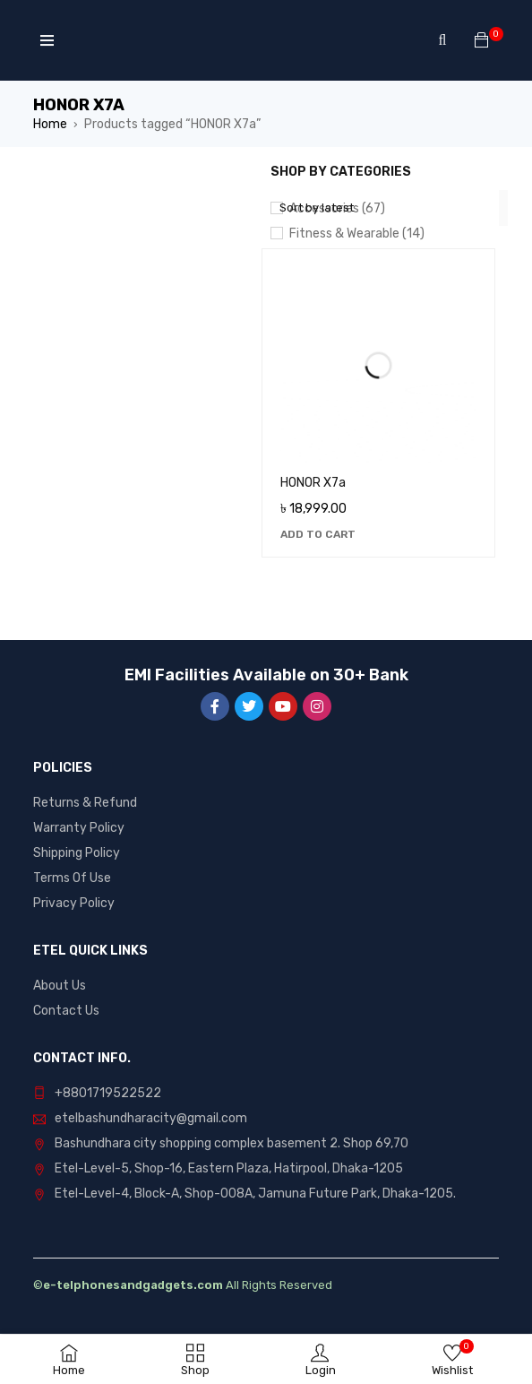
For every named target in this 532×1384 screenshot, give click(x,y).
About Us (59, 985)
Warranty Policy (78, 827)
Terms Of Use (72, 878)
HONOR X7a (313, 482)
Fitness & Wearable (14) (357, 233)
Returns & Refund (85, 802)
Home (50, 124)
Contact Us (66, 1010)
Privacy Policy (74, 903)
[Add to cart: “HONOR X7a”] (318, 534)
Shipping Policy (76, 853)
